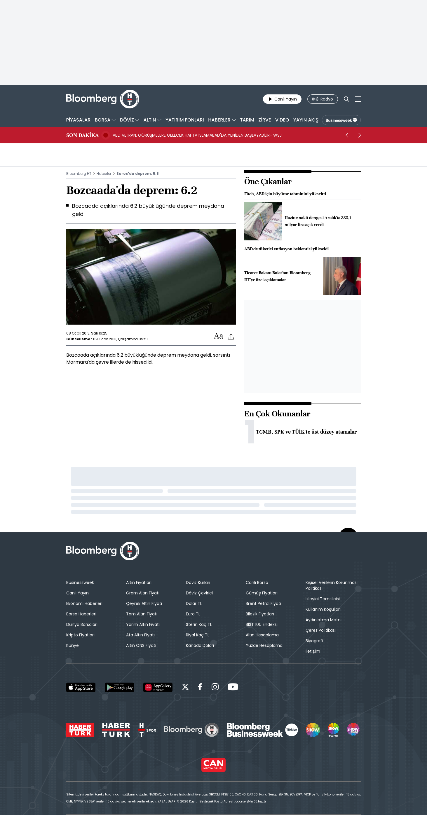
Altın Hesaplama (262, 635)
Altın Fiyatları (138, 582)
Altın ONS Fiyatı (141, 645)
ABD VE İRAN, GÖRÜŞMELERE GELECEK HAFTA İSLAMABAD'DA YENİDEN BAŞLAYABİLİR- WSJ (197, 135)
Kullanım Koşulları (323, 609)
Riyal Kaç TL (197, 635)
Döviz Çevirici (199, 593)
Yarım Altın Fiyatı (143, 624)
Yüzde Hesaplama (264, 645)
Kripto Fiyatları (80, 635)
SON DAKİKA (82, 135)
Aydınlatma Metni (323, 620)
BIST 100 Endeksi (262, 624)
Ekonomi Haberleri (84, 603)
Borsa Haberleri (81, 614)
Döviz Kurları (198, 582)
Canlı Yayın (77, 593)
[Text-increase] (218, 336)
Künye (72, 645)
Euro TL (193, 614)
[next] (360, 135)
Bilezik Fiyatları (260, 614)
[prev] (347, 135)
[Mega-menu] (358, 99)
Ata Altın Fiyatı (140, 635)
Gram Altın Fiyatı (142, 593)
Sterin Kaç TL (199, 624)
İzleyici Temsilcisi (323, 599)
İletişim (313, 651)
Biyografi (314, 641)
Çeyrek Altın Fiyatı (144, 603)
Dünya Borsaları (81, 624)
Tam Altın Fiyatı (141, 614)
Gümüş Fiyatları (262, 593)
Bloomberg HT (78, 173)
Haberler (104, 173)
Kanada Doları (200, 645)
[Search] (346, 99)
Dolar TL (194, 603)
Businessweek (80, 582)
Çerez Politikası (321, 630)
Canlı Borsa (257, 582)
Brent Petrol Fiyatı (263, 603)
